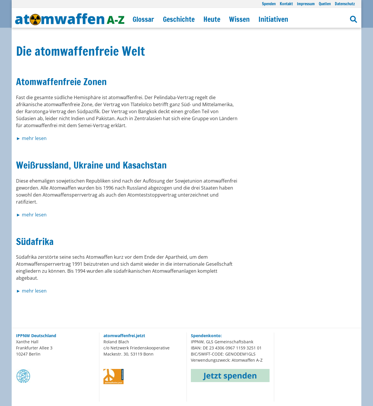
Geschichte (179, 19)
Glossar (143, 19)
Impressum (306, 3)
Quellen (325, 3)
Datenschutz (345, 3)
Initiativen (273, 19)
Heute (211, 19)
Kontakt (286, 3)
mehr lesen (34, 138)
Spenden (269, 3)
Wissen (239, 19)
